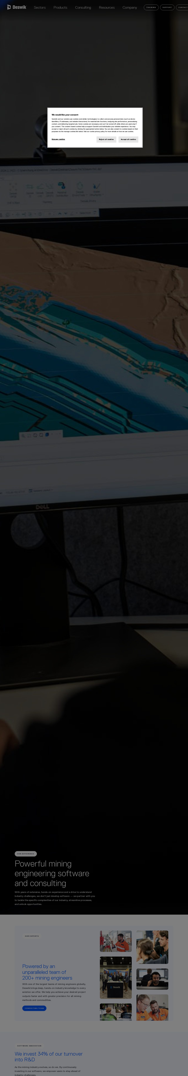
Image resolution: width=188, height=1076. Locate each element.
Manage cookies (58, 139)
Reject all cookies (106, 139)
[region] (95, 128)
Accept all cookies (128, 139)
